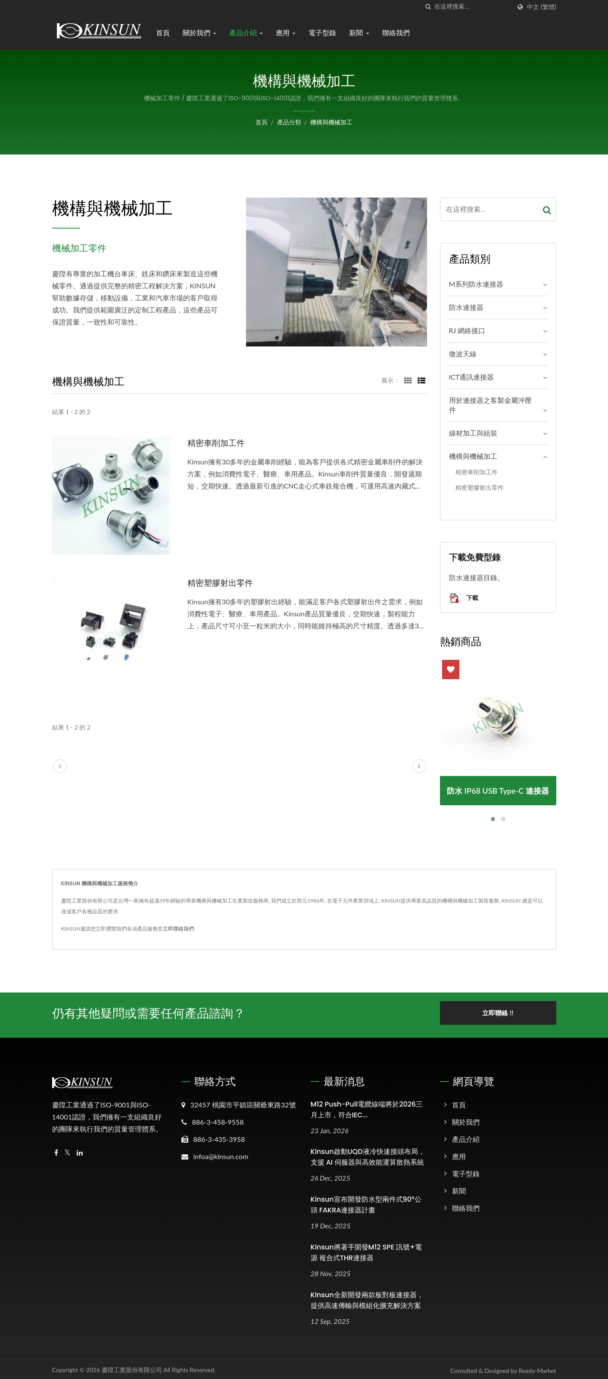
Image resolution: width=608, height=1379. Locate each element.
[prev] (60, 766)
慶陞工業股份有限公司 (132, 1366)
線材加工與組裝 (473, 433)
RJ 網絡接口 (467, 330)
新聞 (359, 33)
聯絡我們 (396, 33)
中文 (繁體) (541, 6)
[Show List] (421, 380)
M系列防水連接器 (476, 284)
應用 (286, 33)
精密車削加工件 (219, 442)
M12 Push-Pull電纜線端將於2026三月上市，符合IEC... (367, 1106)
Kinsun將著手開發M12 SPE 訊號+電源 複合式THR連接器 (366, 1250)
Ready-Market (537, 1367)
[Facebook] (56, 1150)
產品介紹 (246, 33)
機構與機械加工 (331, 122)
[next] (419, 766)
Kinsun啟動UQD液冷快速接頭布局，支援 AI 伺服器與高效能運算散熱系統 (368, 1154)
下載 (463, 598)
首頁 (163, 33)
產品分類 (289, 122)
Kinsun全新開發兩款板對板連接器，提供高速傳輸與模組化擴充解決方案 (367, 1297)
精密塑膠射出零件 (223, 582)
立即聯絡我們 (178, 928)
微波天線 (463, 353)
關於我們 (199, 33)
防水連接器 (466, 307)
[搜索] (427, 7)
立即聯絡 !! (497, 1013)
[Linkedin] (80, 1150)
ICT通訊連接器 (471, 377)
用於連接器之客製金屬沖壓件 (490, 405)
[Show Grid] (408, 380)
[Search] (472, 7)
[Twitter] (67, 1150)
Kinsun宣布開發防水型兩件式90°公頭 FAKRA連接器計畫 (366, 1202)
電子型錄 (322, 33)
